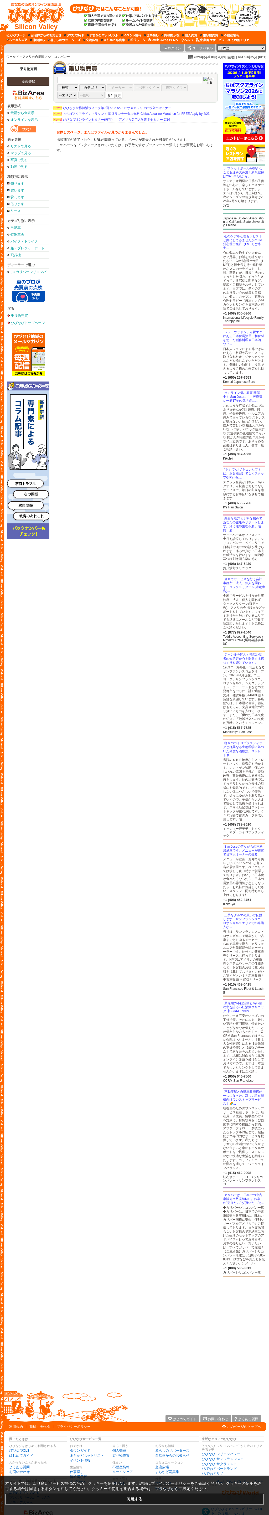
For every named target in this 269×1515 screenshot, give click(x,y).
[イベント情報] (131, 35)
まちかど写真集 (167, 1472)
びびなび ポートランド (219, 1469)
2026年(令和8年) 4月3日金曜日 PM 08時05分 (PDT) (230, 57)
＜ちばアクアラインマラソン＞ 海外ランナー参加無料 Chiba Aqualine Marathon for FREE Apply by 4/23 (131, 114)
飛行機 (16, 255)
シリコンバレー (59, 57)
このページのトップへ (244, 1426)
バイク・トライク (24, 241)
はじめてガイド (21, 1455)
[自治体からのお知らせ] (44, 35)
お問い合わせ (19, 1472)
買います (17, 190)
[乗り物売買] (209, 35)
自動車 (16, 227)
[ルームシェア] (17, 40)
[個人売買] (190, 35)
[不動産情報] (230, 35)
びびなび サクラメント (219, 1464)
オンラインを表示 (24, 119)
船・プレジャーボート (28, 248)
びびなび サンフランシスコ (223, 1459)
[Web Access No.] (163, 40)
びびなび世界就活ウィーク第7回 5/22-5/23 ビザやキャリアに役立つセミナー (112, 108)
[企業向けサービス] (210, 40)
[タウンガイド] (74, 35)
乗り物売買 (28, 69)
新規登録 (28, 82)
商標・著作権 (39, 1427)
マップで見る (21, 153)
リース (16, 211)
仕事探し (77, 1472)
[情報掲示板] (170, 35)
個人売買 (119, 1450)
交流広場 (162, 1467)
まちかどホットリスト (87, 1455)
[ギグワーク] (137, 40)
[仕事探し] (151, 35)
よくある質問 (19, 1467)
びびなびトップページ (28, 322)
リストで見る (21, 146)
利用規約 (16, 1427)
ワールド (12, 57)
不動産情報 (121, 1467)
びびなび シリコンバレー (221, 1454)
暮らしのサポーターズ (172, 1450)
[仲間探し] (37, 40)
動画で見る (19, 166)
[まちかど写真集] (113, 40)
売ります (17, 183)
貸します (17, 197)
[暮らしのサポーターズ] (64, 40)
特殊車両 (17, 234)
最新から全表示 (22, 113)
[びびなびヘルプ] (188, 40)
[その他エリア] (238, 40)
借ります (17, 204)
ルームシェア (122, 1472)
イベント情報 (80, 1460)
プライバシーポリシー (73, 1427)
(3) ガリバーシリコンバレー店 (28, 272)
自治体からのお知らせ (172, 1455)
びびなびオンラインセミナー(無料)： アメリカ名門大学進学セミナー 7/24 (111, 119)
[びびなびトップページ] (33, 15)
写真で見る (19, 160)
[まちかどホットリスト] (102, 35)
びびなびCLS (19, 1450)
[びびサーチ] (16, 35)
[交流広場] (90, 40)
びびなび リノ (212, 1474)
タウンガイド (80, 1450)
